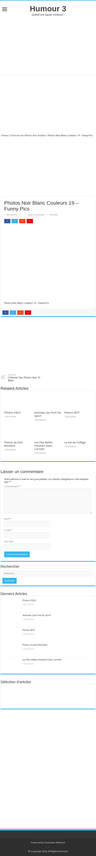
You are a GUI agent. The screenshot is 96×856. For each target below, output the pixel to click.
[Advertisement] (48, 45)
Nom (7, 518)
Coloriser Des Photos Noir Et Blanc (28, 135)
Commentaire (12, 486)
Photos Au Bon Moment (13, 444)
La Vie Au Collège (75, 442)
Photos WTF (72, 412)
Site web (8, 541)
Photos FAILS (12, 412)
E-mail (8, 530)
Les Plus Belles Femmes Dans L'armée (43, 446)
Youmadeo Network (54, 842)
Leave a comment (36, 215)
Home (4, 135)
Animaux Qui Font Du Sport (37, 615)
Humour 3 (48, 8)
